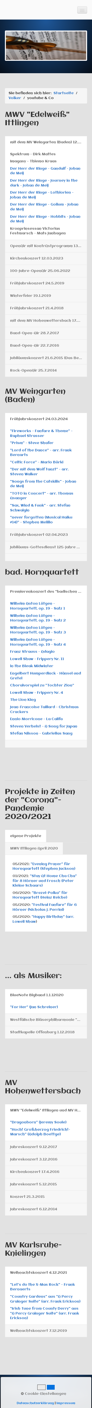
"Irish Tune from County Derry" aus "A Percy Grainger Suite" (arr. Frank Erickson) (44, 1313)
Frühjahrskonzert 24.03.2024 (39, 419)
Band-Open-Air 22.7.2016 (34, 346)
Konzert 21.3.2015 (27, 1197)
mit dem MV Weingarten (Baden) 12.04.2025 (48, 142)
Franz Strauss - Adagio (32, 652)
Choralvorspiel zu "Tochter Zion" (42, 685)
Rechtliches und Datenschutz (30, 1391)
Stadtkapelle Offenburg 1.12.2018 (42, 1032)
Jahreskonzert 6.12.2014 (33, 1209)
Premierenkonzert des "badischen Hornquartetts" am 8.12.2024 (48, 592)
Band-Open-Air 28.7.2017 (34, 333)
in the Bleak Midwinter (31, 666)
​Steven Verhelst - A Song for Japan (43, 726)
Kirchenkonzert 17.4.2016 (34, 1172)
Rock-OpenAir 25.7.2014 (33, 371)
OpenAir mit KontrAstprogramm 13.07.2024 (48, 246)
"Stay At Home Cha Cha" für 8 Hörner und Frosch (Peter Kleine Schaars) (45, 881)
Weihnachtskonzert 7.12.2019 (38, 1331)
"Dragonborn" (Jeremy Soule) (38, 1122)
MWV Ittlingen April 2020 (34, 848)
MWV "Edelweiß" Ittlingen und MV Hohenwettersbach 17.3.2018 (48, 1110)
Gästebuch (31, 1386)
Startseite (63, 93)
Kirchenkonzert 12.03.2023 (36, 258)
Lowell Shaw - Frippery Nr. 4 (36, 693)
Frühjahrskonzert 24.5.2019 (37, 283)
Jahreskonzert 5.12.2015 (33, 1184)
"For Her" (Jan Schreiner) (34, 1007)
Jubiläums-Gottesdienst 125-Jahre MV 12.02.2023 (48, 547)
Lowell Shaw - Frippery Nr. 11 (37, 659)
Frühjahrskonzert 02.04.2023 (39, 535)
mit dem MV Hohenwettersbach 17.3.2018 (48, 321)
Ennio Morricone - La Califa (36, 719)
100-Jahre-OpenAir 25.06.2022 (40, 271)
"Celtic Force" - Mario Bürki (36, 462)
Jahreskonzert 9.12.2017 (33, 1147)
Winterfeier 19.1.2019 (30, 296)
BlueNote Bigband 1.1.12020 (37, 995)
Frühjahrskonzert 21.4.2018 (37, 308)
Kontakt (11, 1386)
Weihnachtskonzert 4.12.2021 (38, 1273)
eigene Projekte (25, 836)
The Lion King (23, 700)
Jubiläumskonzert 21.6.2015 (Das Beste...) (48, 358)
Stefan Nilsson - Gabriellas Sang (41, 733)
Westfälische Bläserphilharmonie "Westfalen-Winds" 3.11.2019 (48, 1020)
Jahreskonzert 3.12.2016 (33, 1159)
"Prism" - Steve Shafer (31, 443)
